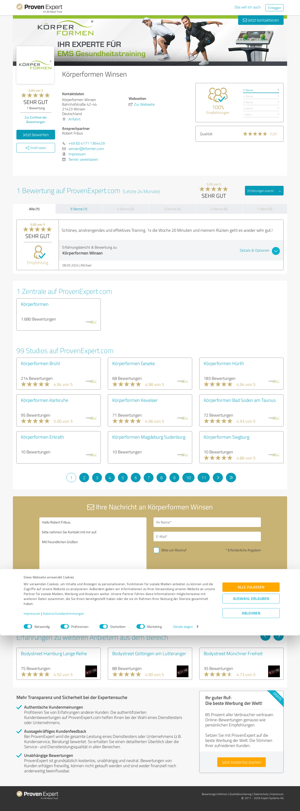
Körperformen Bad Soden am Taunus (240, 400)
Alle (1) (34, 208)
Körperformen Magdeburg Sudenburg (148, 437)
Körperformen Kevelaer (135, 400)
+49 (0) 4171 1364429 (86, 143)
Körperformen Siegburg (226, 437)
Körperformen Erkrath (42, 437)
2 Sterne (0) (218, 208)
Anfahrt (74, 119)
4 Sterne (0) (125, 208)
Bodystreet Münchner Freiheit (233, 653)
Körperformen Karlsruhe (44, 400)
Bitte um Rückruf (173, 550)
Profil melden (63, 620)
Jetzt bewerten (36, 134)
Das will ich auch (248, 7)
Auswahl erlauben (251, 774)
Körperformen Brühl (40, 363)
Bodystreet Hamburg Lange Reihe (54, 653)
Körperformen (35, 304)
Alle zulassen (251, 762)
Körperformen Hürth (224, 363)
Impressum (32, 789)
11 (203, 477)
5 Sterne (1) (78, 208)
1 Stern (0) (264, 208)
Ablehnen (251, 788)
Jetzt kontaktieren (261, 20)
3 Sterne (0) (172, 208)
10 (188, 477)
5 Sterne (248, 90)
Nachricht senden (178, 582)
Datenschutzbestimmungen (63, 789)
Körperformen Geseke (133, 363)
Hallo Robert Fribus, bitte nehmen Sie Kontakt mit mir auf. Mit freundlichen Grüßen (93, 557)
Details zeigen (183, 802)
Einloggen (274, 7)
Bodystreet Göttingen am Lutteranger (149, 653)
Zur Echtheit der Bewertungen (36, 119)
